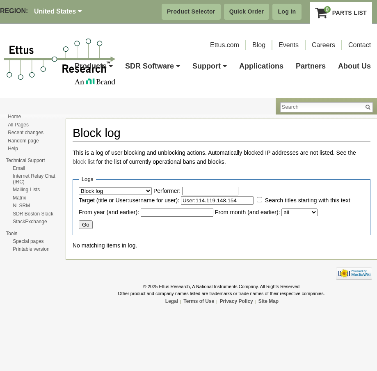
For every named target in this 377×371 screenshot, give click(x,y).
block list (84, 161)
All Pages (18, 125)
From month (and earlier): (247, 212)
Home (14, 116)
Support (209, 66)
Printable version (31, 249)
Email (19, 168)
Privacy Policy (236, 301)
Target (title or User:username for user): (129, 200)
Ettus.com (224, 44)
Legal (171, 301)
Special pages (28, 241)
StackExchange (30, 221)
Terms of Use (198, 301)
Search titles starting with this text (307, 200)
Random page (23, 141)
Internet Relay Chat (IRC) (34, 179)
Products (94, 66)
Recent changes (25, 132)
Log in (287, 11)
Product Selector (191, 11)
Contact (359, 44)
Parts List (341, 12)
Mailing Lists (26, 189)
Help (13, 148)
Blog (258, 44)
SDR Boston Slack (33, 214)
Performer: (167, 191)
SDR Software (152, 66)
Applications (261, 66)
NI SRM (21, 205)
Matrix (19, 198)
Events (289, 44)
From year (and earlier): (109, 212)
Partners (311, 66)
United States (58, 11)
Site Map (268, 301)
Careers (323, 44)
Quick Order (246, 11)
